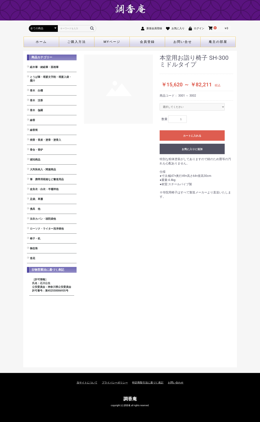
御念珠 (34, 248)
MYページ (112, 42)
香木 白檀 (36, 90)
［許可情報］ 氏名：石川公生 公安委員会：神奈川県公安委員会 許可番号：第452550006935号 (51, 285)
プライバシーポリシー (115, 382)
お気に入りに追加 (192, 149)
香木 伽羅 (36, 110)
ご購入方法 (76, 42)
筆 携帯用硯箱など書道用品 (47, 179)
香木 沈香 (36, 100)
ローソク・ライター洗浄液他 (47, 228)
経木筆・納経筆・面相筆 (44, 67)
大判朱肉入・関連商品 (43, 169)
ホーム (41, 42)
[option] (118, 89)
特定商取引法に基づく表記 (147, 382)
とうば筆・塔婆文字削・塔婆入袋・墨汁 (51, 78)
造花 (32, 258)
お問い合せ (182, 42)
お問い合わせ (175, 382)
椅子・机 (35, 238)
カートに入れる (192, 135)
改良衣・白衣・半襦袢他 (44, 189)
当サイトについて (87, 382)
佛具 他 (35, 208)
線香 (32, 120)
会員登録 (147, 42)
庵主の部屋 (218, 42)
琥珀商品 (35, 159)
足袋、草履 (36, 199)
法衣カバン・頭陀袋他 (43, 218)
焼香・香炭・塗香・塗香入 (45, 139)
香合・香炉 (36, 149)
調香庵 (130, 399)
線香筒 (34, 129)
